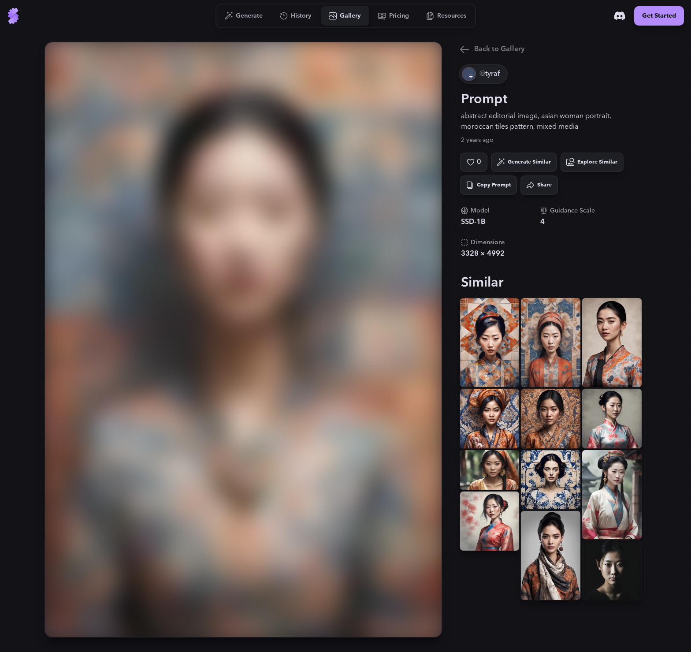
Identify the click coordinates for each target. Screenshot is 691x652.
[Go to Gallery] (345, 15)
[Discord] (619, 16)
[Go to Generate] (243, 15)
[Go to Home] (13, 16)
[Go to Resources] (446, 15)
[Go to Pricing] (394, 15)
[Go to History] (295, 15)
